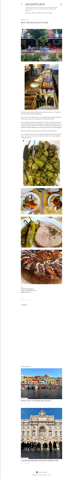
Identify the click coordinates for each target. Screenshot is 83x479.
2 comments (27, 463)
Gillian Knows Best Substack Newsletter (39, 460)
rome (30, 299)
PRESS (33, 13)
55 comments (27, 403)
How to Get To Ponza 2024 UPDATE (36, 401)
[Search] (61, 4)
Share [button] (22, 297)
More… (50, 13)
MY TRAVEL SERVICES (42, 13)
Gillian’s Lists (35, 4)
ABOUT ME (28, 13)
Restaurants (26, 299)
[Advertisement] (41, 352)
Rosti (22, 287)
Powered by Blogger (41, 472)
